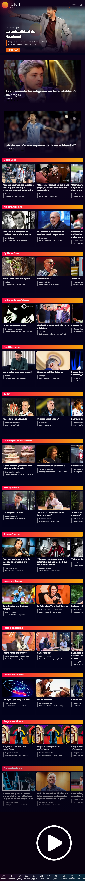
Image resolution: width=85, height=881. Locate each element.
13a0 (48, 878)
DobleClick (3, 878)
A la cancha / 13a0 (12, 28)
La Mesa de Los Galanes (34, 879)
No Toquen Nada (11, 878)
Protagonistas (72, 878)
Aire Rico (42, 878)
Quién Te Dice (27, 878)
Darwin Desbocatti (19, 879)
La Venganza (64, 878)
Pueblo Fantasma (55, 879)
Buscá (73, 5)
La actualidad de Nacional (20, 34)
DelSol (14, 4)
